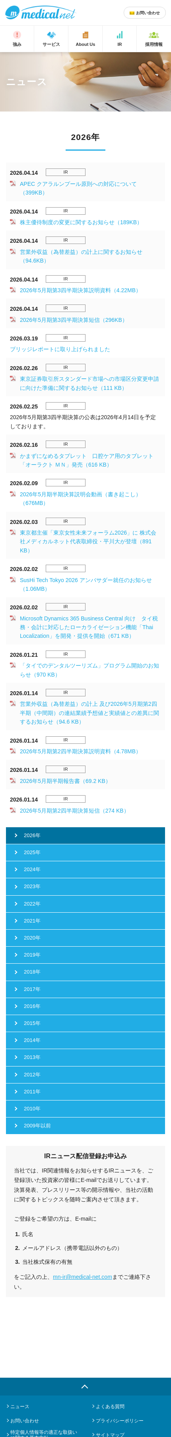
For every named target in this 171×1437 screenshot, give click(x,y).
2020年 (32, 938)
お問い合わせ (24, 1421)
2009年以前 (37, 1126)
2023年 (32, 886)
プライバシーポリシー (120, 1421)
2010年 (32, 1109)
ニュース (19, 1406)
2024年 (32, 869)
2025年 (32, 852)
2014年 (32, 1040)
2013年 (32, 1057)
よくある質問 (110, 1406)
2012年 (32, 1075)
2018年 (32, 972)
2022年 (32, 904)
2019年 (32, 955)
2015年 (32, 1023)
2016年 (32, 1006)
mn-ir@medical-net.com (82, 1277)
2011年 (32, 1092)
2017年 (32, 989)
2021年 (32, 921)
